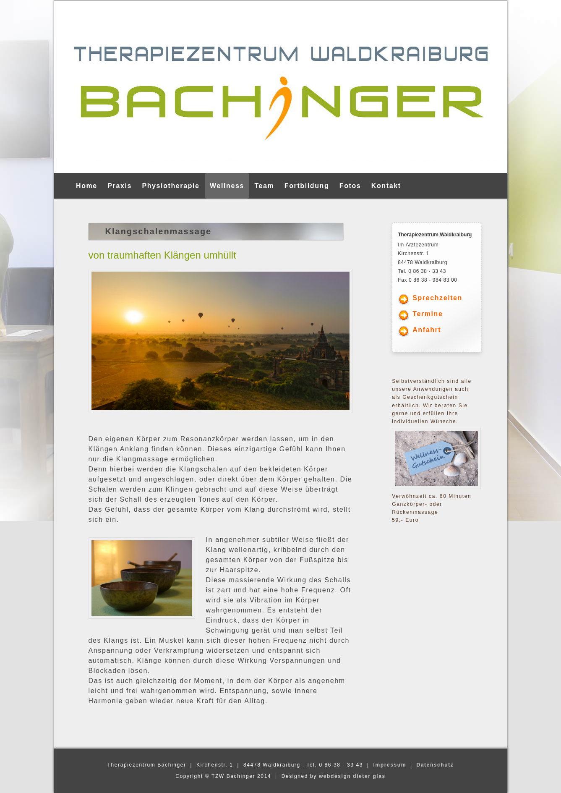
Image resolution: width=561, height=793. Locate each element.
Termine (427, 313)
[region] (280, 87)
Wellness (227, 185)
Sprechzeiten (437, 297)
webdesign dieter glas (352, 776)
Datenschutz (435, 765)
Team (264, 185)
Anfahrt (426, 329)
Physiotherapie (170, 185)
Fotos (350, 185)
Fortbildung (306, 185)
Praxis (119, 185)
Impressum (389, 765)
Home (86, 185)
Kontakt (386, 185)
